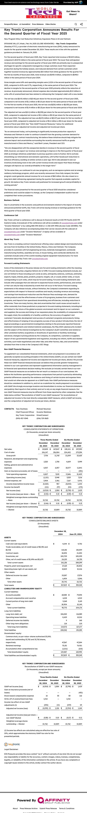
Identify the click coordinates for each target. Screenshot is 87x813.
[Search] (75, 24)
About (15, 808)
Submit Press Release (48, 808)
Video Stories (50, 24)
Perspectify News (11, 24)
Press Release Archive (29, 808)
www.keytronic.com (69, 223)
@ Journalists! (24, 24)
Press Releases (38, 24)
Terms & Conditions (66, 808)
